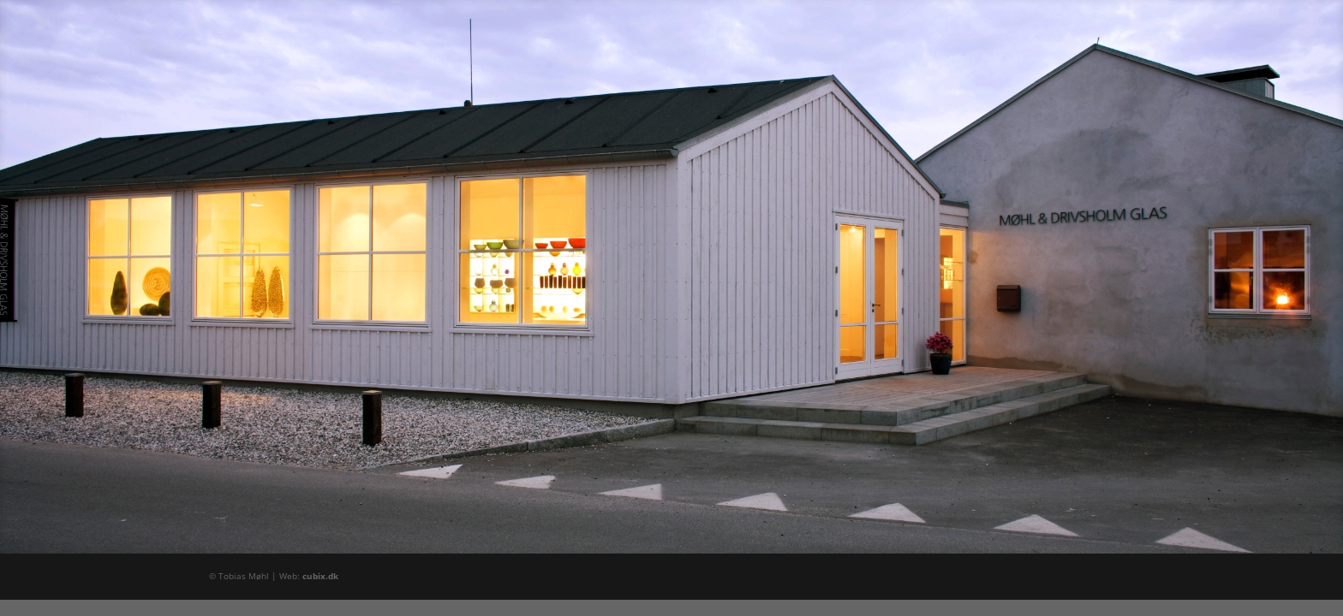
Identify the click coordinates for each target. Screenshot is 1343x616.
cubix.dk (320, 576)
